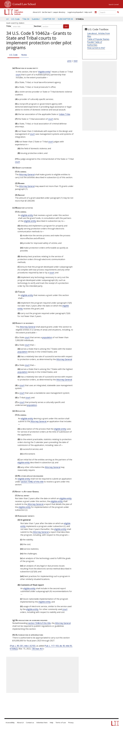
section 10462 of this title (32, 481)
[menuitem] (36, 12)
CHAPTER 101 (49, 19)
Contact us (30, 722)
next (75, 61)
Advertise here (41, 722)
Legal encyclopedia (75, 12)
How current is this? (96, 48)
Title (8, 26)
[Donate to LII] (95, 12)
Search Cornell (114, 4)
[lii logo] (14, 12)
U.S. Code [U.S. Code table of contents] (15, 19)
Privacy (71, 722)
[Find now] (118, 12)
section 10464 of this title (39, 623)
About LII (36, 12)
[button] (118, 12)
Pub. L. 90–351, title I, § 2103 (22, 645)
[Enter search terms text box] (107, 12)
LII (7, 19)
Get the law (46, 12)
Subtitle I (36, 19)
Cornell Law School (23, 3)
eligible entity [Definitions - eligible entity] (44, 71)
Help (51, 722)
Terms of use (61, 722)
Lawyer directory (59, 12)
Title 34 (25, 19)
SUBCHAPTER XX (65, 19)
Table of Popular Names (98, 39)
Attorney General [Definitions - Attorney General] (27, 174)
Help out (87, 12)
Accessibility (10, 722)
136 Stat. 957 (37, 648)
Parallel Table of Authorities (94, 43)
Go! (66, 26)
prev (69, 61)
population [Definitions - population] (47, 337)
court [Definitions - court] (18, 74)
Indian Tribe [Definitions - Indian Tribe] (64, 114)
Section (37, 26)
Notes (24, 55)
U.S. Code (13, 55)
